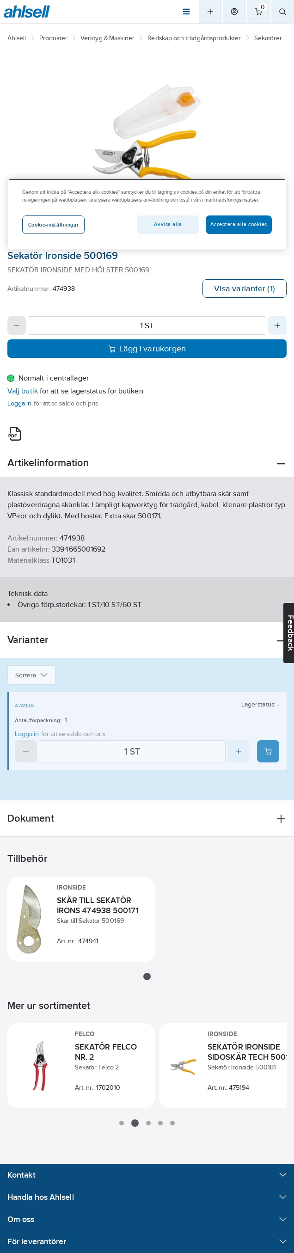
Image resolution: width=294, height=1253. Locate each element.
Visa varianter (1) (244, 288)
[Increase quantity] (277, 325)
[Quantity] (147, 325)
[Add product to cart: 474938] (268, 751)
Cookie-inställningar (53, 224)
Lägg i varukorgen (147, 348)
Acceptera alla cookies (238, 224)
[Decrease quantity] (16, 325)
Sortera (31, 675)
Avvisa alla (168, 224)
